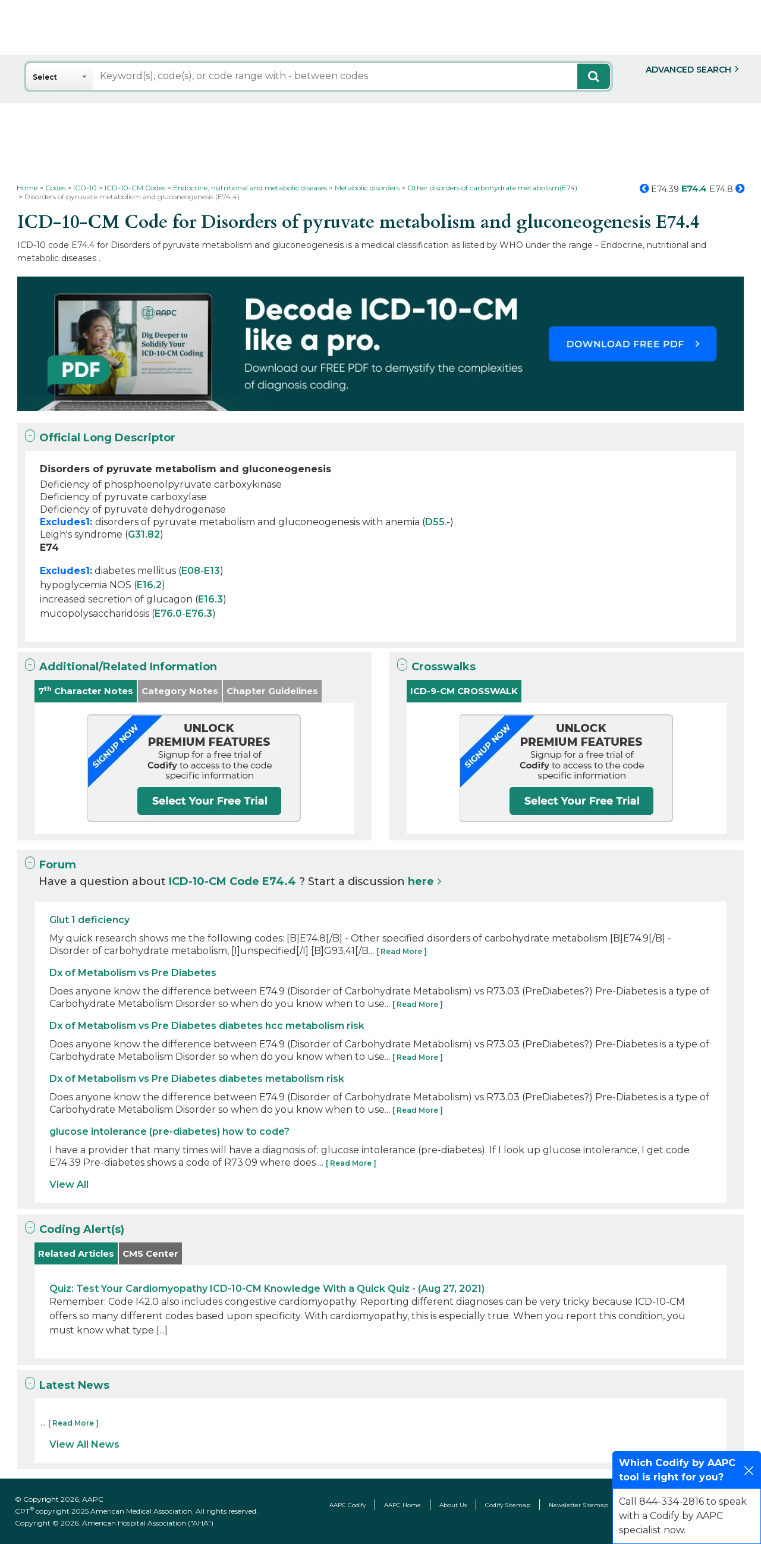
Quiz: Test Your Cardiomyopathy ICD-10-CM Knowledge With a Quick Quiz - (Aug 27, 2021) (267, 1288)
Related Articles (76, 1253)
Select (45, 77)
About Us (453, 1505)
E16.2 (149, 585)
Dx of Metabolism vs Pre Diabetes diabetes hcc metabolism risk (206, 1025)
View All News (84, 1444)
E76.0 (168, 613)
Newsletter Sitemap (578, 1505)
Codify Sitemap (507, 1505)
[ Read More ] (401, 951)
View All (69, 1184)
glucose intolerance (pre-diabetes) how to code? (169, 1131)
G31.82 (144, 534)
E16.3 (210, 599)
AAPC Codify (347, 1505)
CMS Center (150, 1253)
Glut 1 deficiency (89, 919)
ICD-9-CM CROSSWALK (464, 690)
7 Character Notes (85, 691)
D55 (435, 522)
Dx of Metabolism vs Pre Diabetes (132, 972)
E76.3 (198, 613)
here (421, 881)
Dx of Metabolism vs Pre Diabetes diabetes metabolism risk (196, 1078)
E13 (212, 570)
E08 (190, 570)
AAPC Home (402, 1505)
